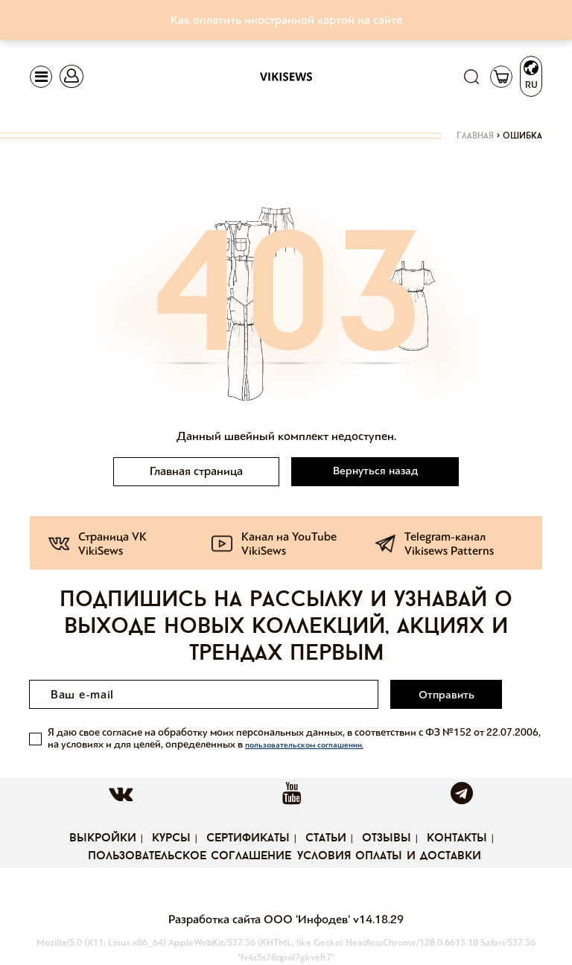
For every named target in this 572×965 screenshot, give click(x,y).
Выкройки (102, 838)
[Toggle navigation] (41, 77)
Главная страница (196, 471)
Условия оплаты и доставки (389, 856)
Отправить (446, 694)
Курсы (171, 838)
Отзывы (386, 838)
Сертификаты (248, 838)
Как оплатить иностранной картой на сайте (286, 20)
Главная (475, 136)
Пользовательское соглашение (189, 856)
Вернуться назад (375, 470)
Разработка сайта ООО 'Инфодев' (260, 919)
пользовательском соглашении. (304, 745)
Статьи (325, 838)
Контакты (457, 838)
